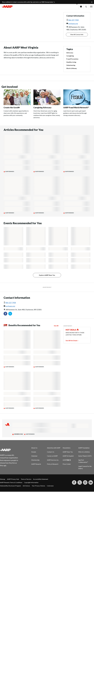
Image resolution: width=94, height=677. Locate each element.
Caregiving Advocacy (42, 107)
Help (81, 6)
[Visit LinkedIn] (90, 482)
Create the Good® (12, 107)
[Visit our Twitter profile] (10, 313)
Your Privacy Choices (38, 486)
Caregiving (70, 56)
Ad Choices (26, 486)
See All (56, 326)
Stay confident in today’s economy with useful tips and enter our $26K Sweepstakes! (28, 2)
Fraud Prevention (72, 59)
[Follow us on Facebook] (5, 313)
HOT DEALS (71, 330)
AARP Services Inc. (53, 460)
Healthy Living (71, 62)
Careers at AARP (52, 456)
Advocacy (69, 53)
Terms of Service (26, 479)
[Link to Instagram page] (85, 482)
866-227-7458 (73, 20)
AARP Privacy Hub (13, 479)
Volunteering (70, 65)
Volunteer (34, 456)
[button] (86, 6)
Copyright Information (31, 482)
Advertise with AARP (53, 448)
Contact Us (50, 452)
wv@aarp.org (73, 23)
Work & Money (71, 68)
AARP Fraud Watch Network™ (76, 107)
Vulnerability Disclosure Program (10, 486)
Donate (33, 452)
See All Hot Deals (71, 340)
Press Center (67, 464)
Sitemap (2, 479)
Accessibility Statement (40, 479)
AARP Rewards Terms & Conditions (11, 482)
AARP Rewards (36, 464)
